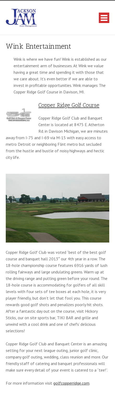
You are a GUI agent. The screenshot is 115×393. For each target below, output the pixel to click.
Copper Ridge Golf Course (68, 105)
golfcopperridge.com (71, 383)
